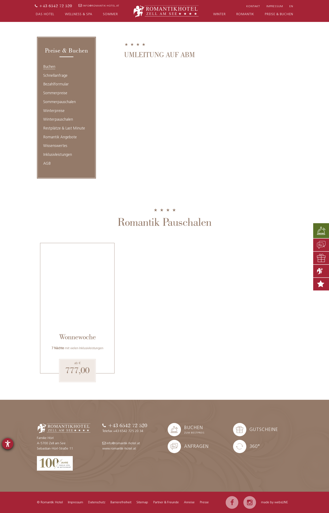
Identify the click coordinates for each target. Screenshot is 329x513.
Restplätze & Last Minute (64, 129)
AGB (47, 164)
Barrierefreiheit (121, 502)
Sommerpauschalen (59, 102)
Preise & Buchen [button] (279, 14)
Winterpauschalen (58, 120)
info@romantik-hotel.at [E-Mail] (98, 5)
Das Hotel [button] (45, 14)
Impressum (274, 6)
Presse (204, 502)
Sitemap (142, 502)
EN (291, 6)
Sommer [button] (110, 14)
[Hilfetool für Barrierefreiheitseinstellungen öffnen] (7, 443)
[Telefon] (53, 6)
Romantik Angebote (60, 137)
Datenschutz (96, 502)
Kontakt (253, 6)
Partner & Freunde (166, 502)
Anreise (189, 502)
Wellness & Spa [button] (78, 14)
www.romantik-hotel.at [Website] (119, 448)
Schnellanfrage (55, 76)
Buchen (49, 67)
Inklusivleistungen (57, 155)
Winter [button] (219, 14)
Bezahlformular (56, 84)
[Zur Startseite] (166, 10)
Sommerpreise (55, 93)
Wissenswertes (55, 146)
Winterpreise (54, 111)
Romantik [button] (245, 14)
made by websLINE (274, 502)
